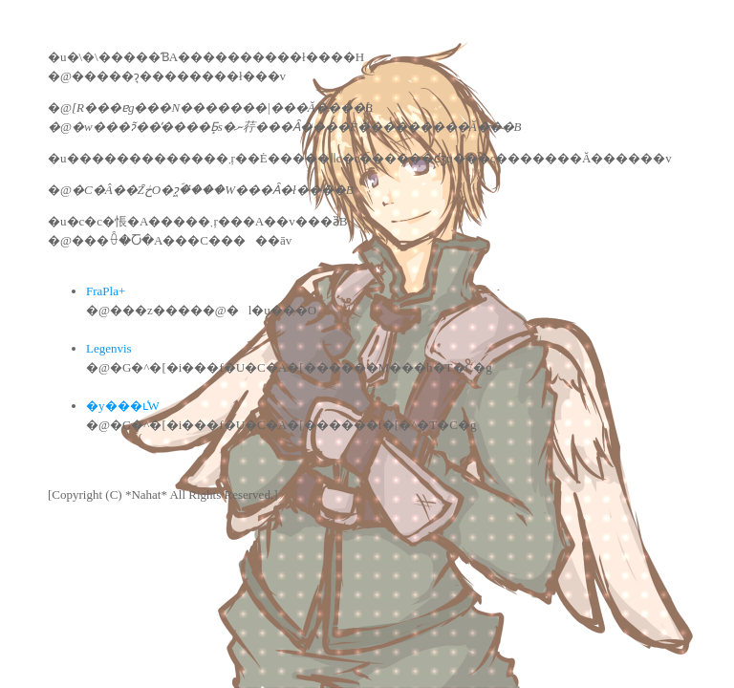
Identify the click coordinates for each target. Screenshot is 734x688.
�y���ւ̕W (123, 405)
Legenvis (109, 348)
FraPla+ (105, 291)
